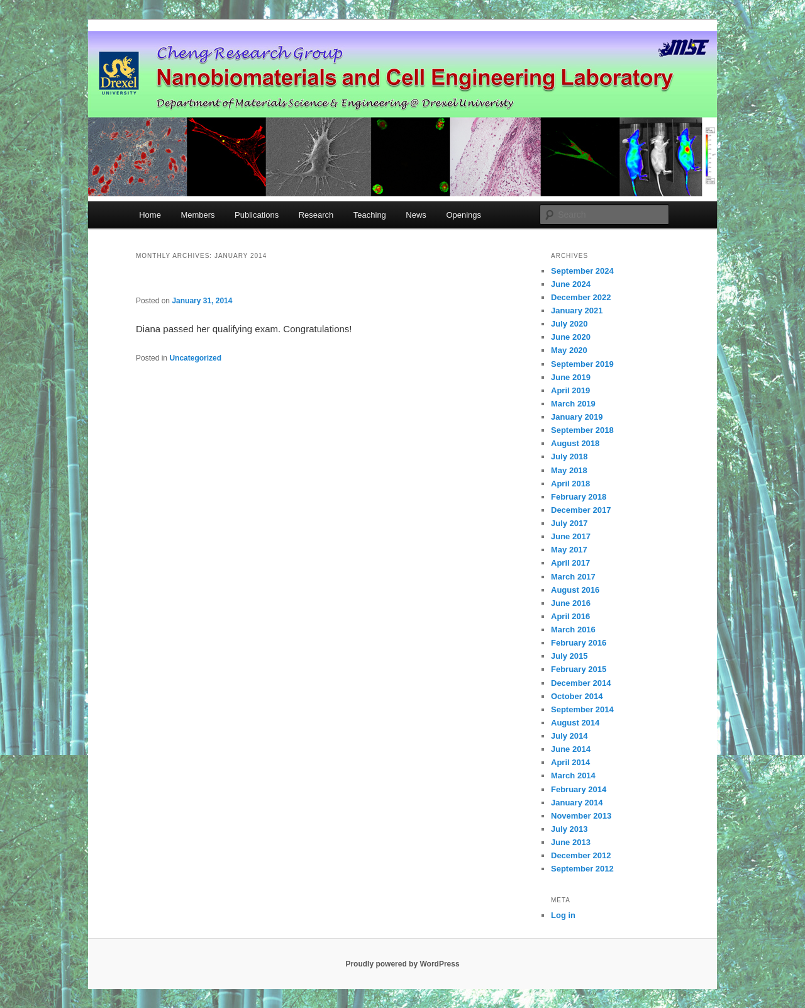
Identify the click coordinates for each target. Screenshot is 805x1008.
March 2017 (573, 576)
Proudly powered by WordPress (402, 964)
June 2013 (571, 842)
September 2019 (582, 364)
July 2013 (569, 829)
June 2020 (571, 337)
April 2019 (570, 390)
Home (150, 215)
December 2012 (581, 855)
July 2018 (569, 456)
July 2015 (569, 656)
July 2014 (569, 736)
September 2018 (582, 430)
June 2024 (571, 284)
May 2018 (569, 470)
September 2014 (582, 709)
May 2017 (569, 549)
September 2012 (582, 868)
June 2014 (571, 749)
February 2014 (578, 789)
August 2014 (575, 722)
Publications (257, 215)
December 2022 (581, 297)
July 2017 (569, 523)
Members (197, 215)
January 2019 (576, 417)
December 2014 (581, 683)
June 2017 (571, 536)
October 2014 (576, 696)
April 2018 (570, 483)
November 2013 (581, 815)
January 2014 (576, 802)
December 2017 (581, 510)
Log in (563, 915)
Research (316, 215)
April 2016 (570, 616)
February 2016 (578, 642)
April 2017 (570, 563)
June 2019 (571, 377)
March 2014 (573, 775)
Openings (463, 215)
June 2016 (571, 603)
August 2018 (575, 443)
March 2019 (573, 403)
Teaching (369, 215)
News (416, 215)
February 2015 (578, 669)
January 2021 (576, 310)
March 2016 (573, 629)
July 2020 (569, 323)
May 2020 (569, 350)
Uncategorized (195, 358)
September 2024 (582, 271)
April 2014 (570, 762)
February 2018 (578, 496)
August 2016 (575, 590)
